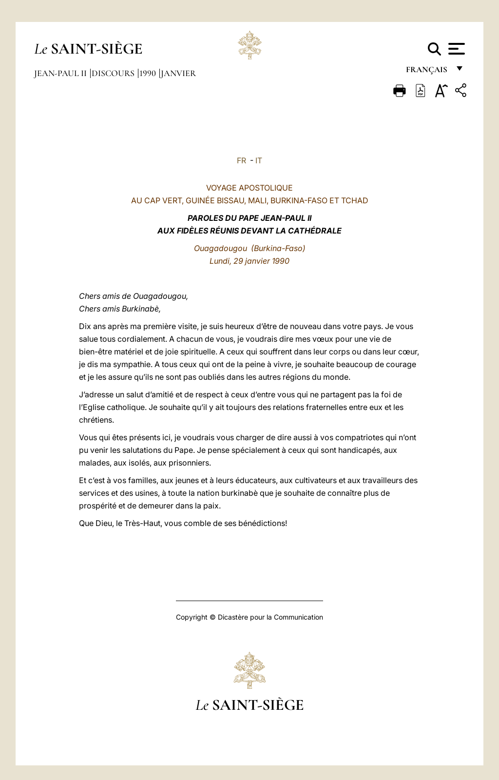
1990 (148, 73)
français (427, 71)
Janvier (178, 73)
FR (241, 160)
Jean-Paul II (61, 73)
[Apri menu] (455, 48)
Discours (114, 73)
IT (258, 160)
